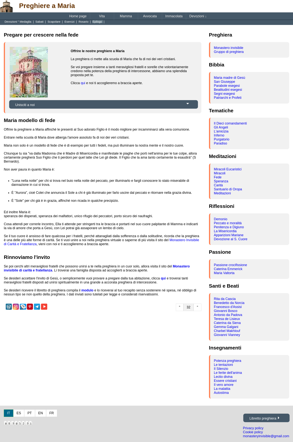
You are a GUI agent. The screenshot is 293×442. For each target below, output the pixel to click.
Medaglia (26, 21)
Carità (218, 185)
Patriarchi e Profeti (228, 98)
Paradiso (220, 143)
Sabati (39, 21)
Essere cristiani (225, 381)
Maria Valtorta (224, 273)
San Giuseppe (224, 82)
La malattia (222, 389)
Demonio (220, 219)
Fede (218, 177)
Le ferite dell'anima (228, 373)
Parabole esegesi (227, 86)
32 (189, 307)
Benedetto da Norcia (229, 303)
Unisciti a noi (25, 105)
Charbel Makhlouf (227, 331)
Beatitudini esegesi (228, 90)
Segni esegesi (224, 94)
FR (51, 413)
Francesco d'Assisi (228, 307)
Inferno (219, 135)
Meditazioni (222, 193)
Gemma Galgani (226, 327)
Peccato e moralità (228, 223)
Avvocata (150, 16)
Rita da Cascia (225, 299)
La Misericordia (225, 231)
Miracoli (220, 173)
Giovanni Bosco (225, 311)
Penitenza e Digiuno (229, 227)
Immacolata (174, 16)
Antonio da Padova (228, 315)
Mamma (126, 16)
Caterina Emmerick (228, 269)
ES (19, 413)
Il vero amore (224, 385)
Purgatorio (221, 139)
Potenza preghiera (227, 361)
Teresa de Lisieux (227, 319)
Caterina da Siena (227, 323)
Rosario (83, 21)
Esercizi (70, 21)
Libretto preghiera (262, 418)
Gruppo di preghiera (229, 52)
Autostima (221, 393)
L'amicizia (221, 131)
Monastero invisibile (228, 48)
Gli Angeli (221, 127)
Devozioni (198, 16)
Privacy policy (253, 428)
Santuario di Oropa (228, 189)
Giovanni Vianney (227, 335)
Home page (78, 16)
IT (8, 413)
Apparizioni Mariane (229, 235)
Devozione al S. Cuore (230, 239)
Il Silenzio (221, 369)
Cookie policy (253, 432)
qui (83, 83)
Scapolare (54, 21)
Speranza (221, 181)
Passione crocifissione (230, 265)
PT (29, 413)
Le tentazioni (223, 365)
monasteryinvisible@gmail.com (266, 436)
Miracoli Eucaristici (228, 169)
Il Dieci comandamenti (230, 123)
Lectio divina (223, 377)
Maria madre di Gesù (229, 78)
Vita (102, 16)
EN (40, 413)
